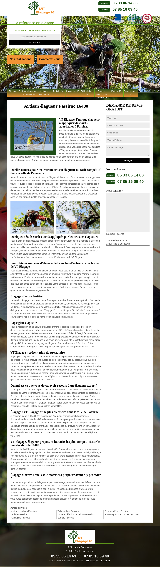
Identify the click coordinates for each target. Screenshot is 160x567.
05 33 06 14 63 (105, 3)
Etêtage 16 (116, 91)
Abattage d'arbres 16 (44, 92)
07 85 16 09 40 (105, 9)
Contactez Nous (49, 59)
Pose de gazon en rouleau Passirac (122, 514)
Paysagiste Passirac (20, 517)
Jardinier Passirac (19, 514)
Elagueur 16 (14, 91)
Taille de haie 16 (87, 92)
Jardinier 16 (58, 91)
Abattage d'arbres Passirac (23, 511)
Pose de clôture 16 (131, 92)
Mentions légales (98, 562)
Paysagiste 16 (72, 91)
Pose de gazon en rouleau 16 (29, 92)
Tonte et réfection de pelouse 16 (101, 93)
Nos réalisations (20, 59)
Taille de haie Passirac (68, 511)
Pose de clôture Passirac (117, 511)
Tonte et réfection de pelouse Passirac (76, 514)
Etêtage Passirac (66, 517)
